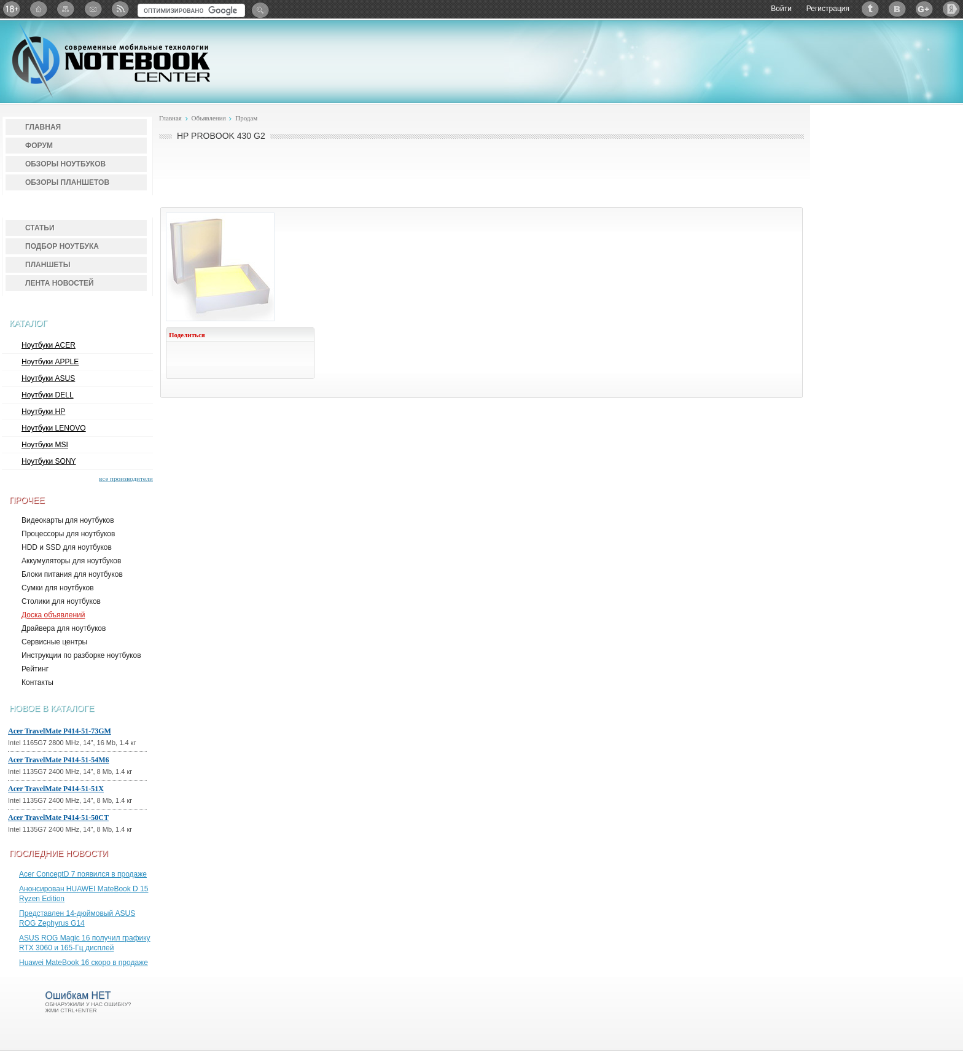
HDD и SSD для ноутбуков (66, 547)
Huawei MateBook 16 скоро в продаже (83, 962)
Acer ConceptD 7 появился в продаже (83, 874)
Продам (246, 118)
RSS (120, 9)
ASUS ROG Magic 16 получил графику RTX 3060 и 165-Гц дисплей (84, 943)
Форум (39, 145)
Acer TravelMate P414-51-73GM (59, 731)
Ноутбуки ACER (48, 345)
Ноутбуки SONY (48, 461)
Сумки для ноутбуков (57, 588)
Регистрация (827, 8)
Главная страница (38, 9)
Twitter (870, 9)
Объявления (208, 118)
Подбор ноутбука (62, 246)
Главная (43, 127)
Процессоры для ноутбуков (68, 533)
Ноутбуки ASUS (48, 378)
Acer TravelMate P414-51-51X (56, 788)
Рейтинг (35, 669)
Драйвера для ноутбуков (63, 628)
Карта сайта (66, 9)
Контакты (37, 682)
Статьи (40, 228)
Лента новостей (59, 283)
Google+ (924, 9)
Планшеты (48, 264)
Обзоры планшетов (67, 182)
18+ (11, 9)
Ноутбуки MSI (44, 444)
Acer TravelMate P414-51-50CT (58, 817)
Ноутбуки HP (43, 411)
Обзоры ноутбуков (65, 164)
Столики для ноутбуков (61, 601)
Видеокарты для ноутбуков (67, 520)
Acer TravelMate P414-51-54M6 (58, 760)
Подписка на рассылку (93, 9)
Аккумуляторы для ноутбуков (71, 561)
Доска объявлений (53, 615)
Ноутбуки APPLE (50, 361)
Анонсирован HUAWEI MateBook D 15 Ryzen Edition (83, 894)
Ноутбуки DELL (47, 395)
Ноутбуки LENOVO (53, 428)
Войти (781, 8)
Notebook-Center (111, 60)
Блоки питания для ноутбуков (72, 574)
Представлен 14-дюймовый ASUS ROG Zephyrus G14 (77, 918)
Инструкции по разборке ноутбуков (81, 655)
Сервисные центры (54, 642)
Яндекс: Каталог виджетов (951, 9)
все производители (126, 478)
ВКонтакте (897, 9)
